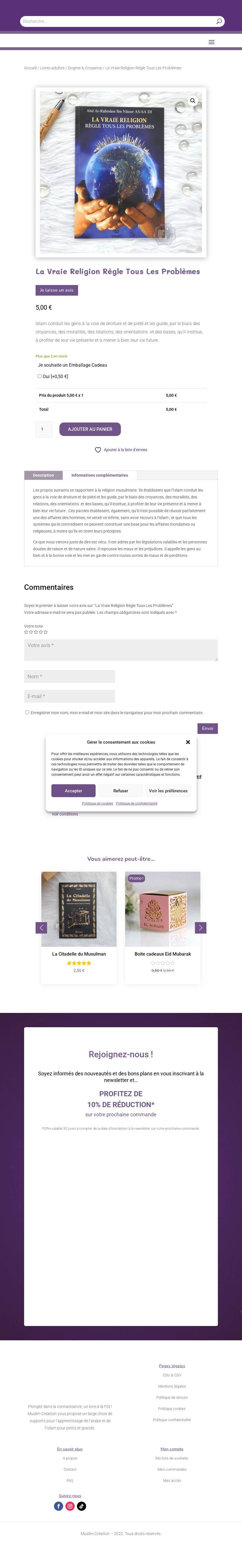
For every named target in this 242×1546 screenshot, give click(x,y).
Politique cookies (172, 1408)
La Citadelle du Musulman (79, 954)
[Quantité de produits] (44, 429)
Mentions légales (172, 1386)
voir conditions (65, 814)
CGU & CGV (172, 1375)
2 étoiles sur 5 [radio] (31, 632)
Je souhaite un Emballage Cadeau (72, 365)
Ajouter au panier (90, 429)
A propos (70, 1458)
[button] (188, 742)
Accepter (73, 790)
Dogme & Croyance (85, 68)
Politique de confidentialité (136, 804)
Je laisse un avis (56, 290)
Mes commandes (172, 1469)
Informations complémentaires (99, 475)
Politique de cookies (97, 804)
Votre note (33, 626)
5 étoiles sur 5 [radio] (46, 632)
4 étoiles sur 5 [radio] (41, 632)
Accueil (30, 68)
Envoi (207, 728)
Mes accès (172, 1480)
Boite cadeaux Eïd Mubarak (163, 954)
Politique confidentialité (172, 1420)
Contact (70, 1469)
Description (43, 475)
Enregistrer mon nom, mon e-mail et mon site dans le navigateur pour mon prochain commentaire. (117, 712)
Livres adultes (52, 68)
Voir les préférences (168, 790)
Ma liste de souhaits (172, 1458)
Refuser (120, 790)
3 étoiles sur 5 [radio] (36, 632)
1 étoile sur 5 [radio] (26, 632)
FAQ (70, 1480)
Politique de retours (172, 1397)
